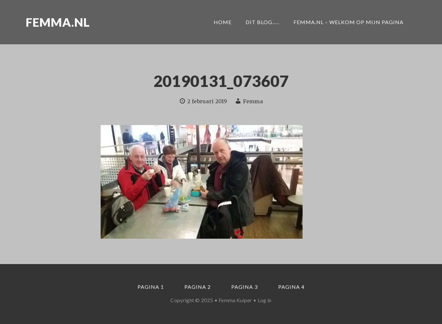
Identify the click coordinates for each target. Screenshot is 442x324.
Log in (265, 300)
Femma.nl (58, 22)
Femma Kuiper (235, 300)
